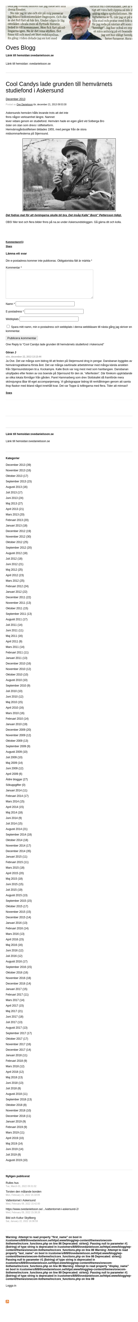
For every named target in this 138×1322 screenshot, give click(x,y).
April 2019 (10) (15, 1143)
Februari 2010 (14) (17, 724)
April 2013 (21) (15, 514)
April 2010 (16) (15, 713)
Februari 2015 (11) (17, 867)
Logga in (11, 1291)
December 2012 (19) (18, 536)
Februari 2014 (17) (17, 801)
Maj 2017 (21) (14, 1016)
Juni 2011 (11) (14, 636)
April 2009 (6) (14, 779)
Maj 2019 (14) (14, 1149)
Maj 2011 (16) (14, 641)
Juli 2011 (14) (14, 630)
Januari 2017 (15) (16, 994)
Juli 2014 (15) (14, 829)
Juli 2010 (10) (14, 696)
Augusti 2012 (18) (17, 558)
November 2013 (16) (18, 476)
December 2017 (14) (18, 1055)
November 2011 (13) (18, 608)
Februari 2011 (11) (17, 658)
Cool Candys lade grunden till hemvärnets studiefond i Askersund (59, 87)
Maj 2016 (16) (14, 950)
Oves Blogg (20, 47)
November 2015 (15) (18, 917)
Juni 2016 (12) (14, 956)
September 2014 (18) (19, 840)
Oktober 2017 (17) (17, 1044)
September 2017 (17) (19, 1038)
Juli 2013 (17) (14, 498)
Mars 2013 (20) (15, 520)
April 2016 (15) (15, 945)
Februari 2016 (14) (17, 934)
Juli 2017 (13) (14, 1027)
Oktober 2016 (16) (17, 978)
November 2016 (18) (18, 983)
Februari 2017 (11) (17, 1000)
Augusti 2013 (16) (17, 492)
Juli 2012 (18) (14, 564)
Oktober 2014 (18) (17, 845)
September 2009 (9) (18, 751)
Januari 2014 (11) (16, 796)
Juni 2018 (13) (14, 1088)
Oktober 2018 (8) (16, 1110)
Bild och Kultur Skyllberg (22, 1225)
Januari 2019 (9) (16, 1127)
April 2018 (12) (15, 1077)
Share (9, 246)
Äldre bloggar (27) (17, 785)
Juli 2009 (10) (14, 762)
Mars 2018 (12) (15, 1071)
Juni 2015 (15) (14, 889)
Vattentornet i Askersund (23, 1207)
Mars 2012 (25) (15, 586)
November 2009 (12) (18, 740)
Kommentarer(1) (14, 242)
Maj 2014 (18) (14, 818)
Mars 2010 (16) (15, 718)
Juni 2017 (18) (14, 1022)
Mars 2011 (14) (15, 652)
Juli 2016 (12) (14, 961)
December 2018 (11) (18, 1121)
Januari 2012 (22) (16, 597)
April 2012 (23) (15, 580)
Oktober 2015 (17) (17, 911)
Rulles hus (21, 1190)
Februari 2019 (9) (16, 1132)
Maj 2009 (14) (14, 768)
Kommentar (14, 267)
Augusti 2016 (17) (17, 967)
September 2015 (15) (19, 906)
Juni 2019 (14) (14, 1154)
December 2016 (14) (18, 989)
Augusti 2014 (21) (17, 834)
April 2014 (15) (15, 812)
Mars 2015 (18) (15, 873)
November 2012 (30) (18, 542)
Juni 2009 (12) (14, 773)
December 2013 (15, 99)
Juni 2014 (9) (14, 823)
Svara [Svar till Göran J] (9, 398)
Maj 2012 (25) (14, 575)
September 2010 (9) (18, 691)
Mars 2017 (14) (15, 1005)
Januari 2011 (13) (16, 663)
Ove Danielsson (25, 104)
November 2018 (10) (18, 1116)
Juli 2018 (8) (13, 1094)
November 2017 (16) (18, 1049)
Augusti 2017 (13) (17, 1033)
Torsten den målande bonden (23, 1199)
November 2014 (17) (18, 851)
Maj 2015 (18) (14, 884)
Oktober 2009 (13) (17, 746)
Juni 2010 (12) (14, 702)
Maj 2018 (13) (14, 1082)
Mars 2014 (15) (15, 807)
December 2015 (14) (18, 922)
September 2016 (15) (19, 972)
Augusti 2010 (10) (17, 685)
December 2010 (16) (18, 669)
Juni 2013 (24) (14, 503)
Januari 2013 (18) (16, 531)
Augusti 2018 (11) (17, 1099)
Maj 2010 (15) (14, 707)
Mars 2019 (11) (15, 1138)
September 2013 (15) (19, 487)
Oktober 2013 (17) (17, 481)
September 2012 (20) (19, 553)
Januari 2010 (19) (16, 729)
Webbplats (12, 324)
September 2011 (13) (19, 619)
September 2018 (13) (19, 1105)
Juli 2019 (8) (13, 1160)
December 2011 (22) (18, 602)
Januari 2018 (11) (16, 1060)
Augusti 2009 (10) (17, 757)
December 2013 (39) (18, 470)
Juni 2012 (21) (14, 569)
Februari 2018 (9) (16, 1066)
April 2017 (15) (15, 1011)
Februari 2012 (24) (17, 591)
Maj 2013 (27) (14, 509)
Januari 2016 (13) (16, 928)
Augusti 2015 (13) (17, 900)
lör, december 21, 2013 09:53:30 (50, 104)
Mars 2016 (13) (15, 939)
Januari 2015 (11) (16, 862)
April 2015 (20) (15, 878)
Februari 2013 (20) (17, 525)
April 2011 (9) (14, 647)
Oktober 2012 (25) (17, 547)
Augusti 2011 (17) (17, 625)
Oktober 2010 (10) (17, 680)
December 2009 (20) (18, 735)
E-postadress (15, 317)
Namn (10, 309)
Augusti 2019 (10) (17, 1165)
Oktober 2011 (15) (17, 613)
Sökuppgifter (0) (15, 790)
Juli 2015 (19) (14, 895)
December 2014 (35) (18, 856)
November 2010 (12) (18, 674)
